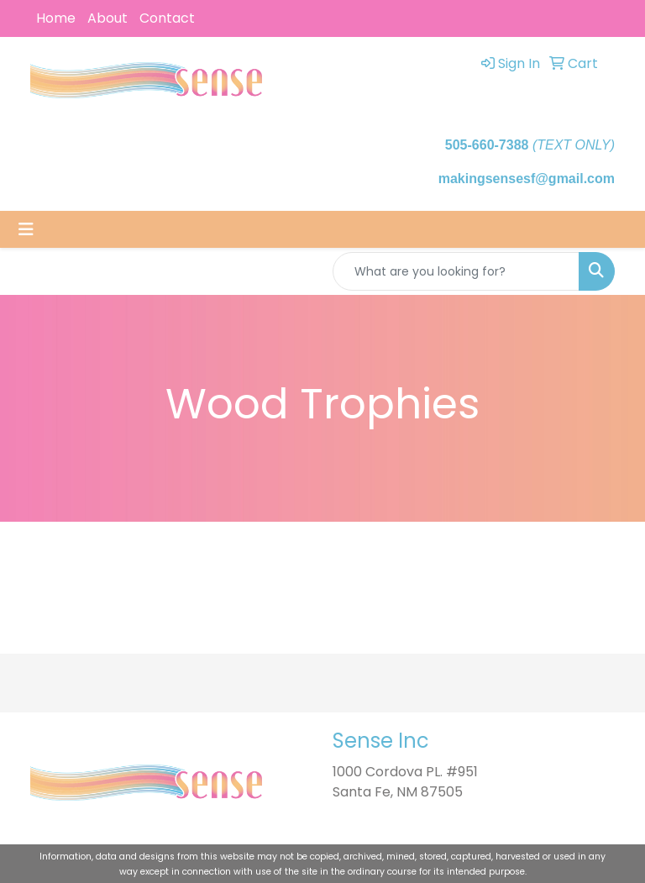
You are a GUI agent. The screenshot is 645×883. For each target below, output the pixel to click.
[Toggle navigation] (26, 229)
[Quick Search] (456, 271)
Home (56, 18)
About (107, 18)
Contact (167, 18)
